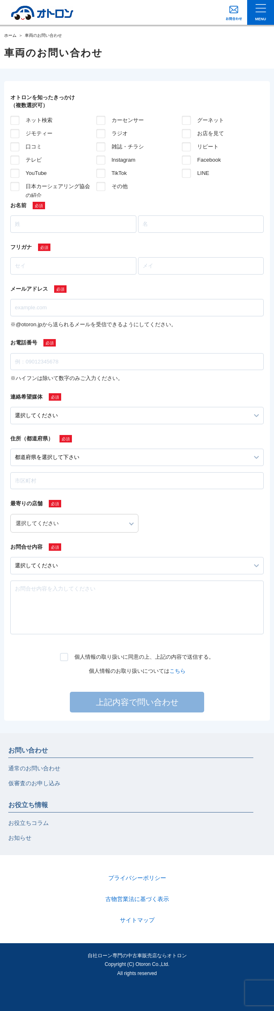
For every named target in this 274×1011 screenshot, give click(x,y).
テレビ (34, 160)
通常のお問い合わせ (34, 768)
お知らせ (19, 837)
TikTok (119, 173)
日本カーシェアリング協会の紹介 (58, 187)
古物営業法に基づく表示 (137, 899)
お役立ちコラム (28, 823)
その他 (120, 186)
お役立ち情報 (28, 804)
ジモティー (39, 133)
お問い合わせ (28, 750)
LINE (203, 173)
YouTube (36, 173)
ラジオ (120, 133)
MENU (260, 19)
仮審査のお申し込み (34, 783)
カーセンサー (128, 120)
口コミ (34, 146)
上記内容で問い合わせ (137, 702)
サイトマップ (137, 920)
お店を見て (210, 133)
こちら (177, 671)
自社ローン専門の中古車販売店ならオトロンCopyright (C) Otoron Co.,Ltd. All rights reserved (137, 964)
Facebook (209, 160)
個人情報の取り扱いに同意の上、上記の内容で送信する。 (144, 657)
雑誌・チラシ (128, 146)
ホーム (10, 35)
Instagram (124, 160)
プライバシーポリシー (137, 878)
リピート (208, 146)
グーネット (210, 120)
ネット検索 (39, 120)
